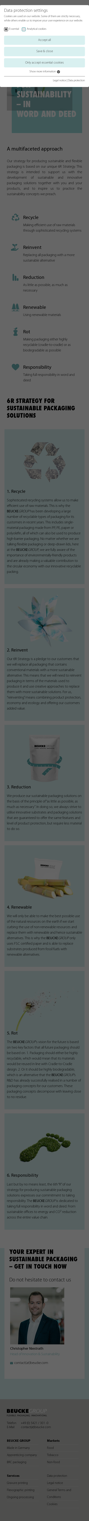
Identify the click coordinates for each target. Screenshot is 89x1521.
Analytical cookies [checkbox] (36, 29)
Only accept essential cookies (44, 62)
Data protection (76, 80)
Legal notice (59, 80)
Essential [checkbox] (14, 29)
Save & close (44, 51)
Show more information (44, 71)
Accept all (44, 40)
